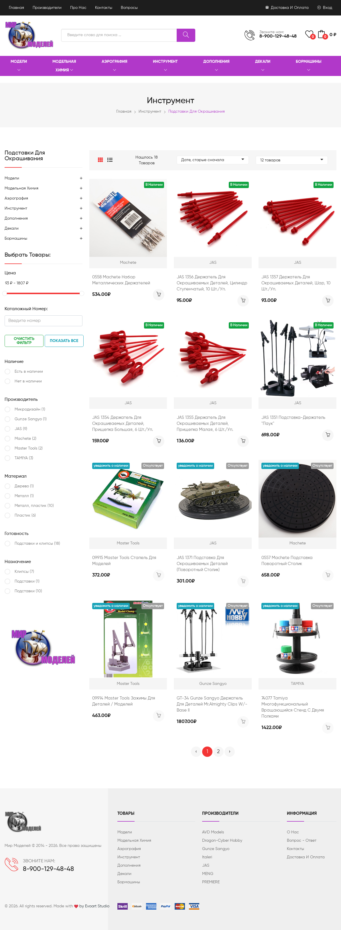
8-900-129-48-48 (278, 36)
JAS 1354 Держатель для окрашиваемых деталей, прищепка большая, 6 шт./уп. (122, 423)
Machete (25, 438)
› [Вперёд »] (229, 751)
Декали (262, 66)
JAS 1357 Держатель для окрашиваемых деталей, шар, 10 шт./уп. (295, 283)
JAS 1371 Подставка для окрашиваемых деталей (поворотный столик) (202, 564)
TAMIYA (24, 458)
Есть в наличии (29, 372)
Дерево (24, 486)
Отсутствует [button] (153, 466)
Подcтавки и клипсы (37, 543)
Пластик (25, 515)
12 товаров (291, 160)
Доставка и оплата (287, 8)
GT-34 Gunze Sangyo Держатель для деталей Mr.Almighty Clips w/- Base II (212, 704)
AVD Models (213, 832)
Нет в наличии (28, 381)
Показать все (64, 341)
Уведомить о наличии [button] (111, 466)
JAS (21, 429)
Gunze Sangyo (31, 419)
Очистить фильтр (24, 341)
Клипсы (24, 572)
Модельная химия (64, 66)
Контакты (103, 8)
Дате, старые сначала (212, 160)
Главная (16, 8)
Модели (19, 66)
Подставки (28, 591)
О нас (293, 832)
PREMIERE (211, 882)
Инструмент (165, 66)
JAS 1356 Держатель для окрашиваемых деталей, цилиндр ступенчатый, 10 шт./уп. (212, 283)
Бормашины (309, 66)
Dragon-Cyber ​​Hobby (222, 841)
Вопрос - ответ (301, 841)
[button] (100, 160)
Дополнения (216, 66)
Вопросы (129, 8)
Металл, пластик (34, 506)
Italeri (207, 857)
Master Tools (29, 448)
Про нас (78, 8)
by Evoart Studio (94, 906)
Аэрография (114, 66)
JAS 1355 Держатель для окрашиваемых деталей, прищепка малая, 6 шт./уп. (205, 423)
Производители (47, 8)
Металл (24, 496)
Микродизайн (30, 409)
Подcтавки (27, 581)
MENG (207, 874)
